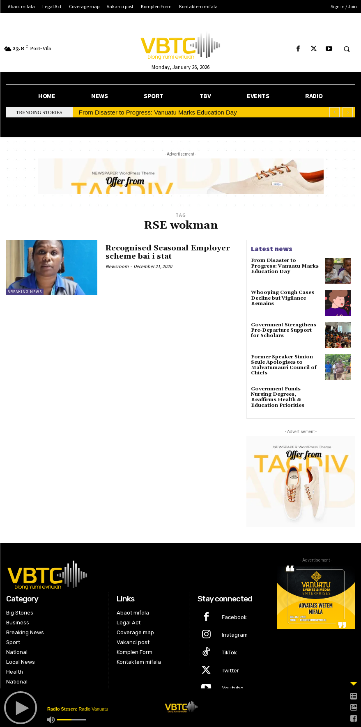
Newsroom (117, 266)
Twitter (230, 670)
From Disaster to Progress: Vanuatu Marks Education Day (158, 112)
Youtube (233, 688)
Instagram (235, 635)
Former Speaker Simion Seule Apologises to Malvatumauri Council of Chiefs (284, 365)
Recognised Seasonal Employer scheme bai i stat (168, 252)
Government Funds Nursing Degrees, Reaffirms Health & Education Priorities (277, 397)
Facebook (234, 617)
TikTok (229, 652)
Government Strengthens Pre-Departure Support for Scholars (283, 330)
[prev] (334, 112)
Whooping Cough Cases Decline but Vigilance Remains (282, 297)
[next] (348, 112)
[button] (346, 49)
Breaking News (24, 291)
